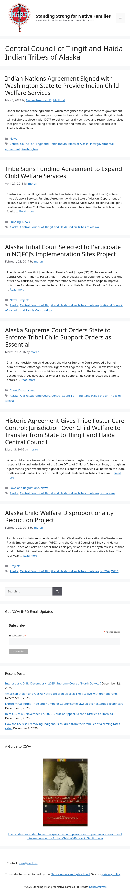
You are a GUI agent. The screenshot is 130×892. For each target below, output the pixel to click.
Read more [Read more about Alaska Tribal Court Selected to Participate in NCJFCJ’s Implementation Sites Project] (17, 289)
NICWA (105, 571)
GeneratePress (97, 886)
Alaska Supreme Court (35, 396)
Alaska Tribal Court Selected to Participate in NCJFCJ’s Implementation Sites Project (63, 250)
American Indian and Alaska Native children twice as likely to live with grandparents (61, 694)
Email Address (17, 635)
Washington (29, 149)
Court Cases (18, 390)
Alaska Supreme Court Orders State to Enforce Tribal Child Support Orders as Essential (58, 337)
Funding (15, 222)
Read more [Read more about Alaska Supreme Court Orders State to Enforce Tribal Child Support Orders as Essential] (28, 380)
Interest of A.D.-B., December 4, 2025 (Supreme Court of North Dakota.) (53, 683)
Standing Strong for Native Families (73, 16)
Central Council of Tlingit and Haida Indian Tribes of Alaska (49, 144)
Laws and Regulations (24, 488)
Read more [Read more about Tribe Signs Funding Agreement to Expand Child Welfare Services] (26, 211)
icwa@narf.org (28, 863)
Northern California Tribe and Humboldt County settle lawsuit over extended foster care (64, 704)
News (13, 138)
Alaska (14, 227)
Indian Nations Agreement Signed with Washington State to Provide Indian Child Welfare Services (62, 85)
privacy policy (111, 874)
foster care (107, 493)
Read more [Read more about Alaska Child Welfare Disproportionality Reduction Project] (30, 555)
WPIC (114, 571)
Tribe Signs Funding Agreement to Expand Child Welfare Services (63, 172)
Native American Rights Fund (70, 874)
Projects (24, 300)
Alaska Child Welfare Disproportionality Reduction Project (59, 516)
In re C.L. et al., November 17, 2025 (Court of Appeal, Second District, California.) (59, 714)
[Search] (57, 591)
